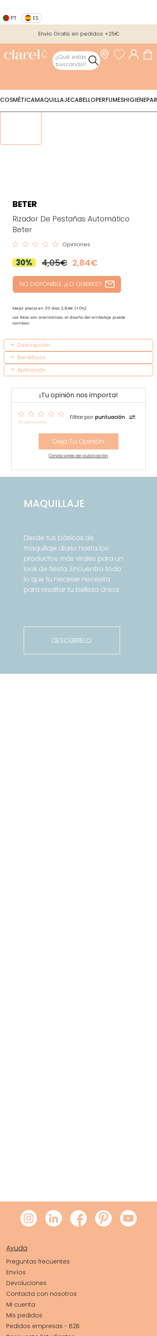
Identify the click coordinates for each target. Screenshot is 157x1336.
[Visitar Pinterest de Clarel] (103, 1219)
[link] (25, 55)
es (36, 18)
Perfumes (110, 100)
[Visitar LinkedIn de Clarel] (53, 1219)
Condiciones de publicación (78, 456)
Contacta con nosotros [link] (41, 1294)
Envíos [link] (16, 1272)
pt (14, 18)
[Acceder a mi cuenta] (136, 54)
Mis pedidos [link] (24, 1315)
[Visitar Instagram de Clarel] (28, 1219)
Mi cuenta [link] (20, 1304)
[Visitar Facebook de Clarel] (78, 1219)
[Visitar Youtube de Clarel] (128, 1219)
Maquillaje (52, 100)
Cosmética (17, 100)
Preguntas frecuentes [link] (38, 1261)
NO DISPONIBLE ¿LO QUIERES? (67, 283)
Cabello (83, 100)
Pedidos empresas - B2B (43, 1326)
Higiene (135, 100)
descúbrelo (71, 640)
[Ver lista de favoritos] (121, 54)
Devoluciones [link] (26, 1283)
